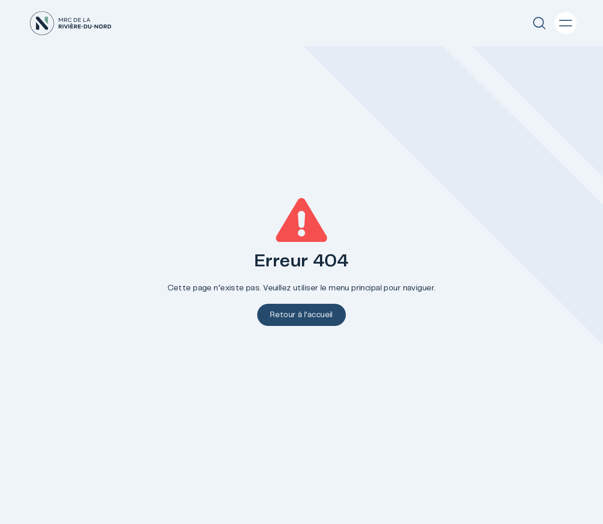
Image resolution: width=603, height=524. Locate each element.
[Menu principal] (566, 23)
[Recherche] (539, 23)
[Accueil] (70, 23)
